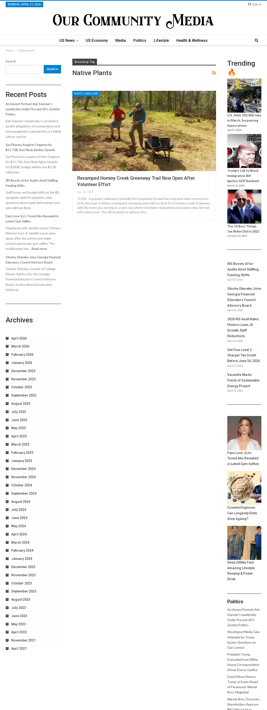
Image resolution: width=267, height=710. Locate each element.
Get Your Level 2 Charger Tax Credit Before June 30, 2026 (243, 355)
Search (11, 61)
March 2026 (20, 346)
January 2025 (21, 461)
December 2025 (23, 371)
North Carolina (86, 93)
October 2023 (21, 583)
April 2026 (19, 338)
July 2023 (18, 608)
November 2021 (23, 640)
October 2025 (21, 387)
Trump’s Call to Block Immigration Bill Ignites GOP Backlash (243, 176)
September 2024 (23, 493)
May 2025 (18, 428)
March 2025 (20, 444)
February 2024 (22, 550)
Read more (39, 249)
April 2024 (19, 534)
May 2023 (18, 624)
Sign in (254, 4)
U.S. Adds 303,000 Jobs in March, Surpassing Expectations (244, 120)
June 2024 (19, 518)
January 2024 (21, 559)
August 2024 (20, 502)
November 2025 (23, 379)
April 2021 (19, 648)
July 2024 (18, 510)
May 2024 (18, 526)
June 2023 (19, 616)
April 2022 (19, 632)
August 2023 (20, 599)
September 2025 (23, 395)
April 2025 (19, 436)
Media (120, 40)
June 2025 (19, 420)
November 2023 (23, 575)
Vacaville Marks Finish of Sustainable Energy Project (243, 380)
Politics (140, 40)
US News (65, 40)
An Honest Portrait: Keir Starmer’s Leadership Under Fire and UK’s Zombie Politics (33, 109)
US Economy (96, 40)
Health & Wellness (193, 40)
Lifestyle (162, 40)
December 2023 (23, 567)
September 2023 (23, 591)
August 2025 (20, 403)
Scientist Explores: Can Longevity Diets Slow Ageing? (242, 513)
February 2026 (22, 354)
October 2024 (21, 485)
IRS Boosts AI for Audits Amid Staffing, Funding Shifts (243, 269)
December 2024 (23, 469)
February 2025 (22, 452)
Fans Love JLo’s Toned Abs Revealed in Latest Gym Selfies (243, 458)
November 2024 (23, 477)
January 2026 (21, 363)
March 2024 (20, 542)
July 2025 (18, 412)
